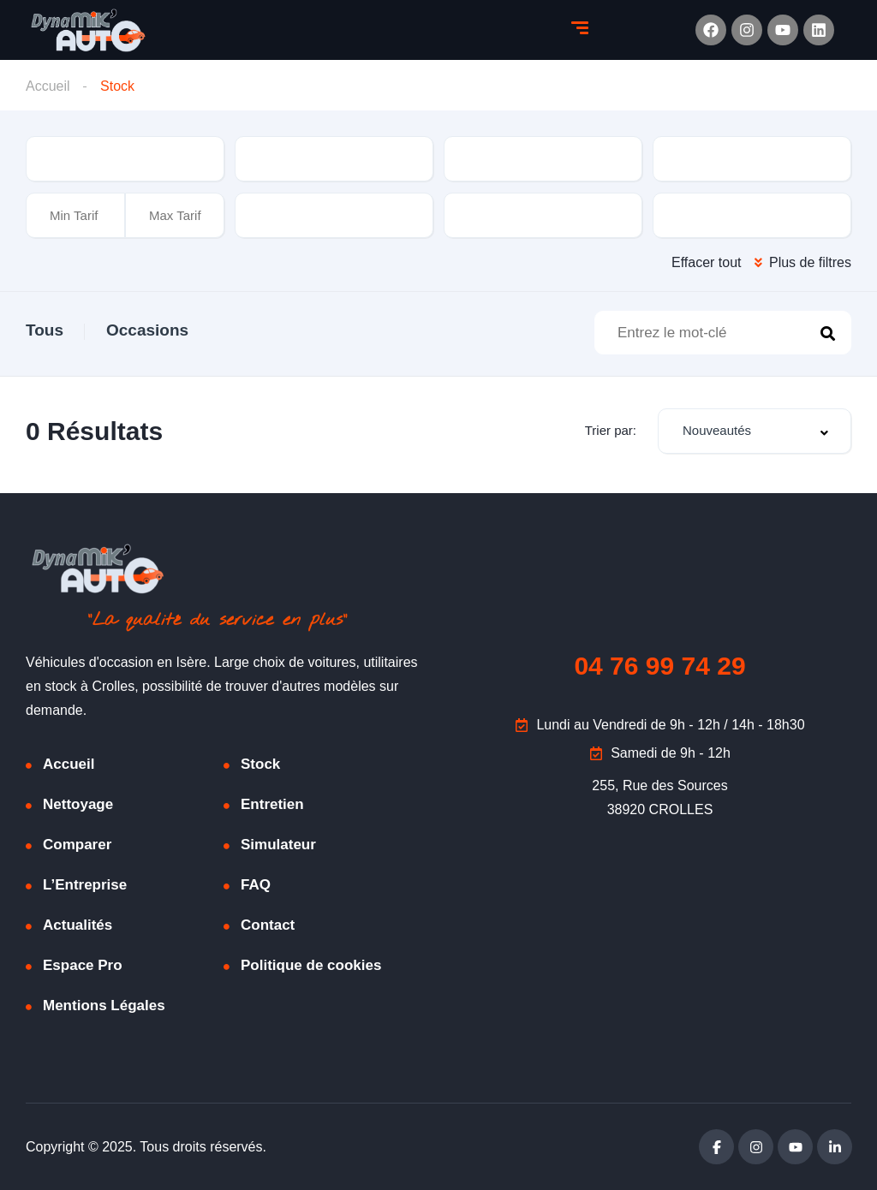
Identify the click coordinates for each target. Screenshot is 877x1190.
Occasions (147, 330)
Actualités (77, 925)
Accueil (48, 86)
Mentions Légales (104, 1005)
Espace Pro (82, 965)
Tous (44, 330)
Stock (260, 764)
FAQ (256, 885)
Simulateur (278, 844)
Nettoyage (78, 804)
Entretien (272, 804)
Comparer (77, 844)
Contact (268, 925)
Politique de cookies (311, 965)
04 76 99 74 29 (659, 666)
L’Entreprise (85, 885)
